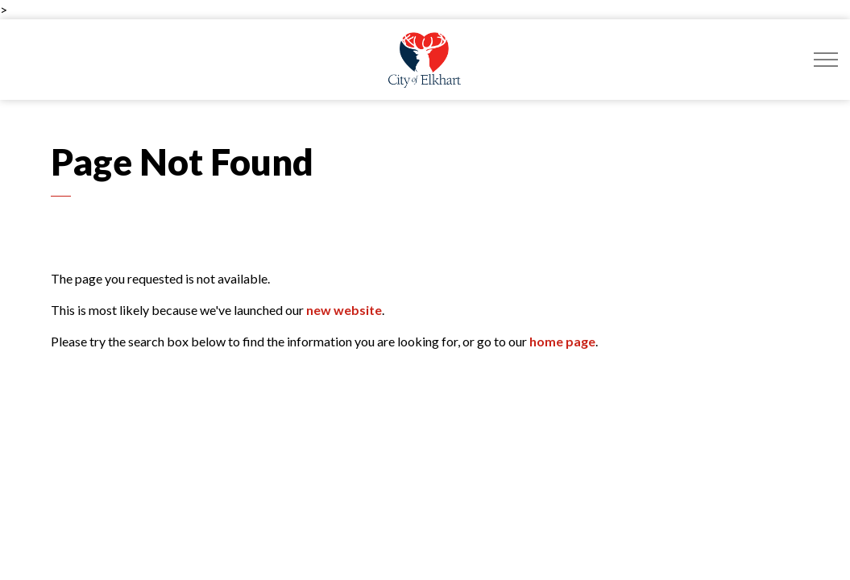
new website (344, 309)
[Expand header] (826, 59)
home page (562, 341)
